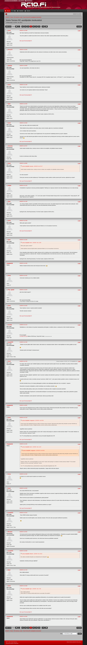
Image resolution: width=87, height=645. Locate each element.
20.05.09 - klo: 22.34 (23, 289)
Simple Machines (14, 641)
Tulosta (79, 26)
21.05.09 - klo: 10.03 (23, 305)
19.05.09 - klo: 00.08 (23, 65)
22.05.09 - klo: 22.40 (23, 488)
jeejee (9, 185)
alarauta (10, 146)
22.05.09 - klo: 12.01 (23, 443)
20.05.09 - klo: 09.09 (23, 163)
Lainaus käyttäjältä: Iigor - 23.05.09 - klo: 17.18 (31, 588)
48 (33, 26)
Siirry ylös (8, 627)
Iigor (9, 570)
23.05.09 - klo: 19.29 (23, 585)
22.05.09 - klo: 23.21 (23, 531)
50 (39, 26)
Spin (9, 103)
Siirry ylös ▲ (79, 641)
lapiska (10, 65)
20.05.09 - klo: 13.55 (23, 263)
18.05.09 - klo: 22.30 (23, 49)
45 (25, 26)
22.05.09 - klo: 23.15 (23, 512)
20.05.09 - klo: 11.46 (23, 201)
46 (28, 26)
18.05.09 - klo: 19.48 (23, 30)
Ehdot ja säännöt (73, 641)
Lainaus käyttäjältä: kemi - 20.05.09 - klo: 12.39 (31, 242)
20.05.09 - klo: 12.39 (23, 220)
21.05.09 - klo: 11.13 (23, 324)
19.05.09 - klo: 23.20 (23, 122)
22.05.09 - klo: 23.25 (23, 550)
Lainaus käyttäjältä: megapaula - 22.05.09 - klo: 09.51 (33, 420)
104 (43, 26)
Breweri (10, 531)
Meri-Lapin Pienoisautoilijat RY (26, 40)
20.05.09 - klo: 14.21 (23, 275)
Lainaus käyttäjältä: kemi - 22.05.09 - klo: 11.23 (31, 446)
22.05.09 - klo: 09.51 (23, 405)
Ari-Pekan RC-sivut (23, 336)
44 (22, 26)
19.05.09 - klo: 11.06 (23, 84)
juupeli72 (10, 342)
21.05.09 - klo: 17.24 (23, 361)
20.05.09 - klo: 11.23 (23, 185)
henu (9, 275)
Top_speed (11, 289)
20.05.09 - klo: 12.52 (23, 239)
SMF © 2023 (8, 641)
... (20, 26)
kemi (9, 30)
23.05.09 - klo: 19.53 (23, 616)
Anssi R (10, 49)
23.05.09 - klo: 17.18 (23, 569)
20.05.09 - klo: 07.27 (23, 145)
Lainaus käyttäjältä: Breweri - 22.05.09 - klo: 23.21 (32, 553)
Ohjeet (68, 641)
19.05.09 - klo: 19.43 (23, 103)
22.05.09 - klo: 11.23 (23, 417)
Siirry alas (8, 26)
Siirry (61, 633)
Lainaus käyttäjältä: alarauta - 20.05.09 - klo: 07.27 (32, 166)
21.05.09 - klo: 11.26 (23, 342)
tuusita (10, 324)
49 (36, 26)
